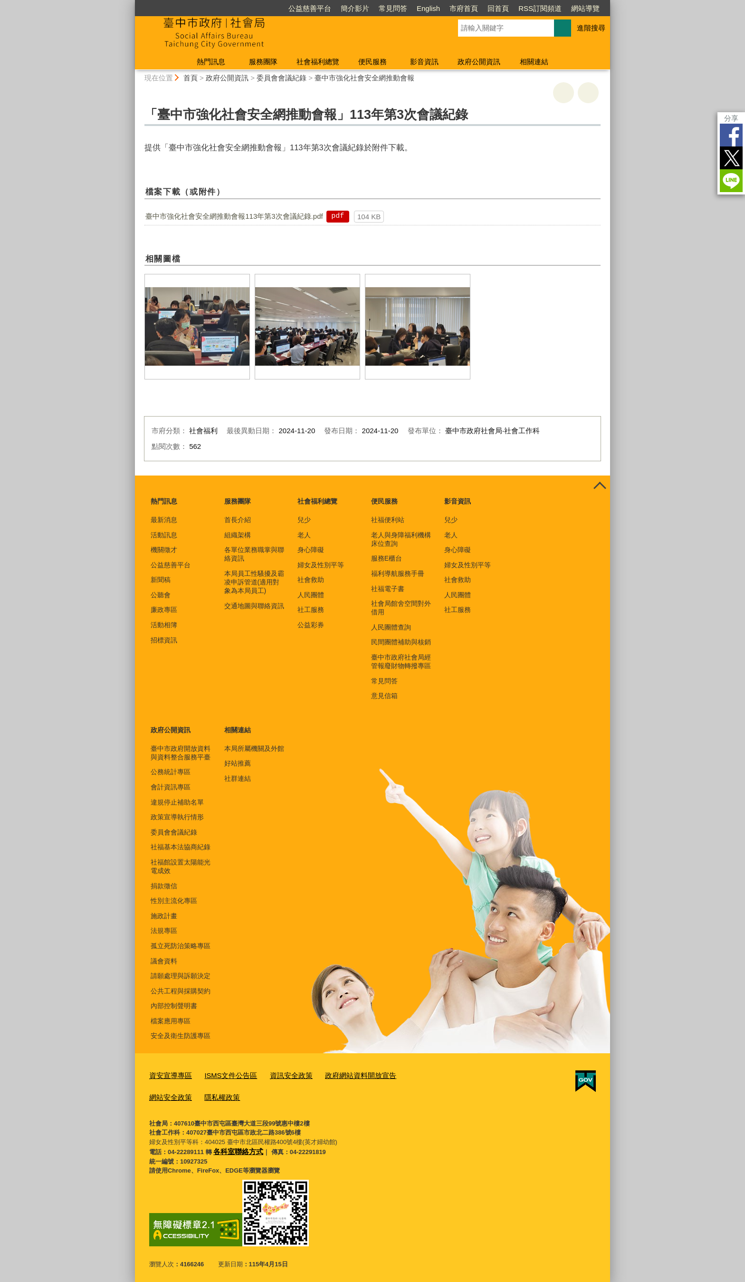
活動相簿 (164, 625)
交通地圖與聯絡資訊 (254, 606)
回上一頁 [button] (588, 92)
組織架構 (237, 535)
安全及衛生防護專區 (180, 1035)
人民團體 (310, 595)
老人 (304, 535)
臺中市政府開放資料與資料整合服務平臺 (180, 753)
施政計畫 (164, 916)
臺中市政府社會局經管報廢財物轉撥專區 (401, 661)
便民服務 (372, 62)
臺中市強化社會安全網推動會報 (364, 78)
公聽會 (161, 595)
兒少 (304, 520)
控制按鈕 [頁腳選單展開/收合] (599, 486)
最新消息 (164, 520)
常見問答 (393, 8)
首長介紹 (237, 520)
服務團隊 (263, 62)
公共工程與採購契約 (180, 991)
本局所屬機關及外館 (254, 748)
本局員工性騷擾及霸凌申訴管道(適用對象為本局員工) (254, 582)
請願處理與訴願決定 (180, 976)
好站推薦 (237, 763)
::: (131, 4)
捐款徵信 (164, 886)
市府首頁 (463, 8)
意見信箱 (384, 695)
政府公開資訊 (479, 62)
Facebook (731, 135)
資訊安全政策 (275, 1074)
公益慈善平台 (309, 8)
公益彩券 (310, 625)
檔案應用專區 (171, 1021)
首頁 (190, 78)
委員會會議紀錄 (281, 78)
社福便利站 (387, 520)
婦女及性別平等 (320, 565)
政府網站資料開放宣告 (338, 1074)
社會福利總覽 (317, 62)
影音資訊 (424, 62)
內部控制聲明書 (174, 1006)
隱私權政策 (164, 1094)
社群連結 (237, 778)
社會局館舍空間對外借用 (401, 608)
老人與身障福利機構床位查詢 (401, 539)
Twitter (731, 157)
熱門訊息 (211, 62)
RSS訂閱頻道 (540, 8)
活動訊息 (164, 535)
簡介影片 (355, 8)
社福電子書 (387, 588)
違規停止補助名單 (177, 802)
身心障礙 (310, 550)
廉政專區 (164, 609)
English (428, 8)
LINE (731, 180)
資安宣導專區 (167, 1074)
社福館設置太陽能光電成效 (180, 866)
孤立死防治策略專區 (180, 946)
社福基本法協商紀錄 (180, 847)
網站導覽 (585, 8)
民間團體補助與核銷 (401, 642)
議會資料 (164, 961)
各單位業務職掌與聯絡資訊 (254, 554)
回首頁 (498, 8)
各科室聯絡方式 (235, 1146)
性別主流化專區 (174, 900)
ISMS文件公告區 (222, 1074)
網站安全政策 (399, 1074)
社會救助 (310, 579)
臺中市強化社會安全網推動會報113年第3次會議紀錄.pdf (234, 216)
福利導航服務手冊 (397, 573)
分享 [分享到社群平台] (731, 118)
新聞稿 (161, 579)
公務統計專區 (171, 772)
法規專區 (164, 930)
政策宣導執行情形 (177, 817)
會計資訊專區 (171, 787)
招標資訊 (164, 640)
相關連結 (534, 62)
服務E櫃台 (386, 558)
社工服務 (310, 609)
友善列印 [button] (563, 92)
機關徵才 (164, 550)
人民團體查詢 (391, 627)
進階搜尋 (591, 28)
